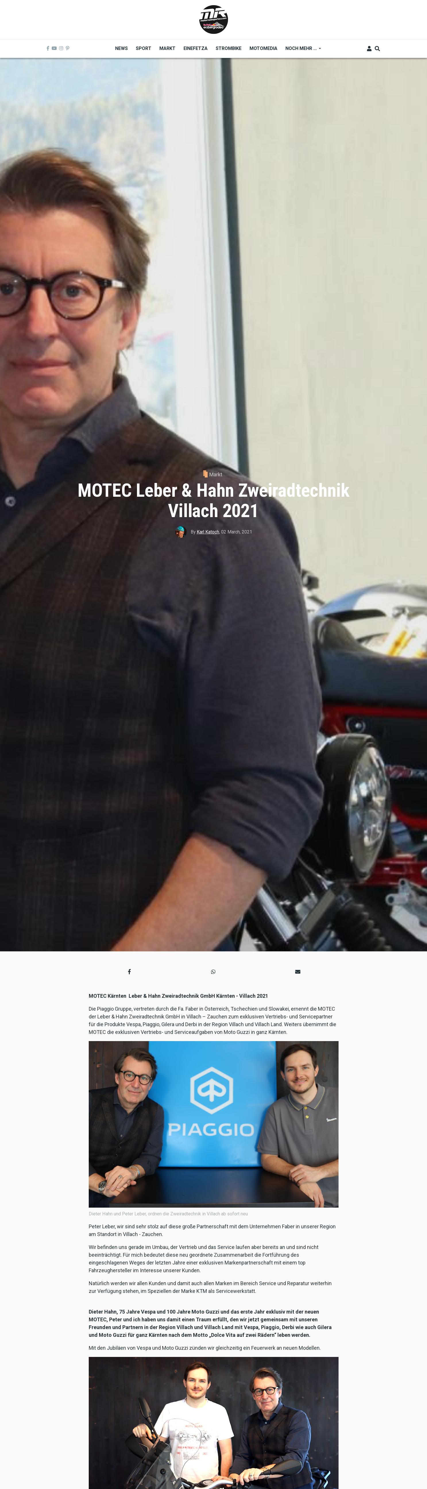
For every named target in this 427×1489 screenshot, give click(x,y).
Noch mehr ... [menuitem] (301, 50)
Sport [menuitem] (143, 48)
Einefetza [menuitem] (195, 48)
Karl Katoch (208, 532)
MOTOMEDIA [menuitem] (263, 48)
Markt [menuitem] (167, 48)
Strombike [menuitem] (228, 48)
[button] (129, 971)
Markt (215, 474)
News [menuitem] (121, 48)
